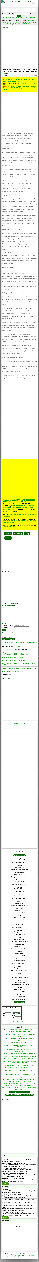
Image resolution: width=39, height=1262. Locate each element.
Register (30, 20)
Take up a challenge (19, 1005)
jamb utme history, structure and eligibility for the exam (19, 1077)
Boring (8, 538)
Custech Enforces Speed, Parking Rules (14, 663)
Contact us (12, 526)
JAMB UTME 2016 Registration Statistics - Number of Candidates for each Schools (19, 1074)
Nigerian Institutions (19, 726)
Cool (27, 533)
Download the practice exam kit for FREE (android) (19, 1097)
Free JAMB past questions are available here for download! (19, 1057)
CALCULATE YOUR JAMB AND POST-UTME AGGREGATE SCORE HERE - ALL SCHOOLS (19, 1091)
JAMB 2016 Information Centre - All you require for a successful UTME (19, 1053)
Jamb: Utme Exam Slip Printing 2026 (13, 660)
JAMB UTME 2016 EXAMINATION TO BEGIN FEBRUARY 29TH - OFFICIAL (19, 1049)
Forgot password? (7, 22)
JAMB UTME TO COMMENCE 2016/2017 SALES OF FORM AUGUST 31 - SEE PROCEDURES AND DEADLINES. (19, 1087)
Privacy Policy (8, 1258)
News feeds (17, 22)
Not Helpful (18, 533)
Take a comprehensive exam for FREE (19, 1095)
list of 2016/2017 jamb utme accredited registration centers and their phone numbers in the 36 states (19, 1083)
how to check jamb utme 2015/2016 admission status (20, 1080)
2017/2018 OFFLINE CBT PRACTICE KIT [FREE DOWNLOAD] (19, 1032)
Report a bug (26, 1258)
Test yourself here (14, 24)
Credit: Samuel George (19, 1025)
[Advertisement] (19, 47)
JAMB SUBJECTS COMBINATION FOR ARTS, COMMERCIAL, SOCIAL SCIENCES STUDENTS (19, 1065)
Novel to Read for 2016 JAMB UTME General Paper (19, 1071)
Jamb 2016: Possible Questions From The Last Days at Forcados (19, 1042)
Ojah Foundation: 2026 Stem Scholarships (15, 657)
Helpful (8, 533)
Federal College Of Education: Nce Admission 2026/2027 (19, 671)
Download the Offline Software (23, 506)
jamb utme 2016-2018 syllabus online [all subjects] (19, 1068)
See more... (5, 1186)
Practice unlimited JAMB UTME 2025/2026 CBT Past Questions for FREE (19, 501)
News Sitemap (28, 1260)
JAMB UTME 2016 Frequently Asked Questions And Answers (19, 1059)
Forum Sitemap (18, 1260)
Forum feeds (26, 22)
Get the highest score (19, 858)
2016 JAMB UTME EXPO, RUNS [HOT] (19, 1046)
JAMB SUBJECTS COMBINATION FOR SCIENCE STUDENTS (19, 1062)
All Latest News (26, 24)
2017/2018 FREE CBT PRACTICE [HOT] (19, 1035)
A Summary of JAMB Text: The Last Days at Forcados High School (19, 1038)
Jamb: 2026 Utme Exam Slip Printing (13, 674)
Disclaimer (17, 1258)
